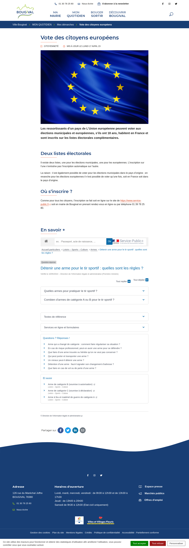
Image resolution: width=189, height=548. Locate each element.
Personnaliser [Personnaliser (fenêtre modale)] (176, 543)
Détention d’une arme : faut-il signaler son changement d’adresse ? (81, 363)
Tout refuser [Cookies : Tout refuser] (158, 543)
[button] (94, 290)
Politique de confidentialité (107, 532)
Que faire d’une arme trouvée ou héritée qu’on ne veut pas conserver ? (83, 351)
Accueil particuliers (51, 249)
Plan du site (58, 532)
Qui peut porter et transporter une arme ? (68, 355)
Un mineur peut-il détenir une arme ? (66, 359)
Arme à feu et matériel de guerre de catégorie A (72, 397)
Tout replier (123, 281)
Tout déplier (140, 279)
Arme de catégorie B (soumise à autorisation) (71, 384)
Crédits (88, 532)
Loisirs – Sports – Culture (75, 249)
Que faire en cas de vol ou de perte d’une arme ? (72, 367)
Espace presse (153, 486)
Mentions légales (74, 532)
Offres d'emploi (153, 499)
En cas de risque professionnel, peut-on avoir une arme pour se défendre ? (85, 347)
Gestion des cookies (40, 532)
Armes (94, 249)
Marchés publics (154, 493)
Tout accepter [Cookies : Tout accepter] (139, 543)
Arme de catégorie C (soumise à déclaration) (71, 390)
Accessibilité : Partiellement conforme (140, 532)
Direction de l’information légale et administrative (62, 415)
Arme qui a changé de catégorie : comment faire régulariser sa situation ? (84, 343)
